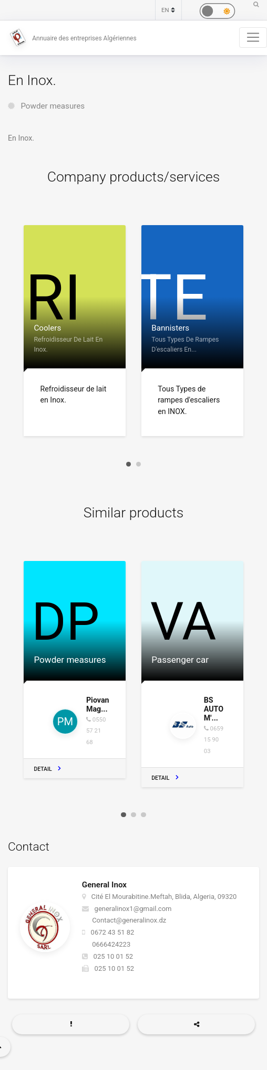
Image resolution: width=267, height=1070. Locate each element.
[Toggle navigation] (253, 37)
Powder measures (52, 106)
